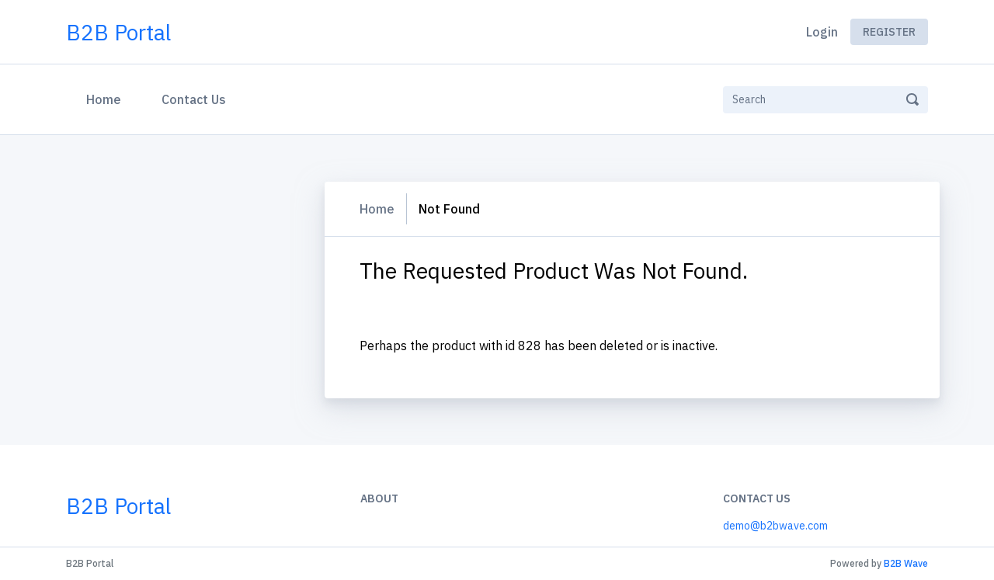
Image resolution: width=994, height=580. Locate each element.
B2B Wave (906, 563)
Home (106, 98)
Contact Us (194, 99)
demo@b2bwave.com (775, 526)
